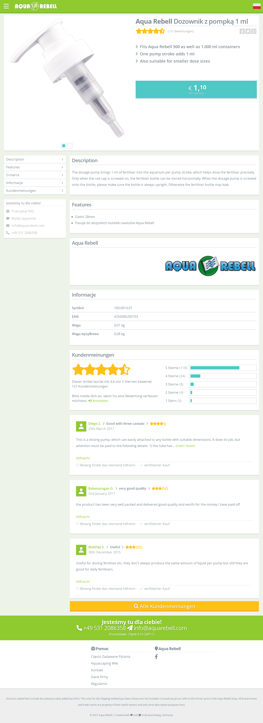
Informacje (35, 182)
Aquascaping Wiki (104, 663)
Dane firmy (99, 677)
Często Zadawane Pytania (110, 656)
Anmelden (98, 400)
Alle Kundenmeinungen (164, 606)
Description (35, 159)
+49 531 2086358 (24, 233)
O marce (35, 175)
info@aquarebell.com (28, 225)
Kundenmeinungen (35, 190)
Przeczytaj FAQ (23, 211)
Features (35, 167)
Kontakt (97, 670)
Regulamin (99, 683)
